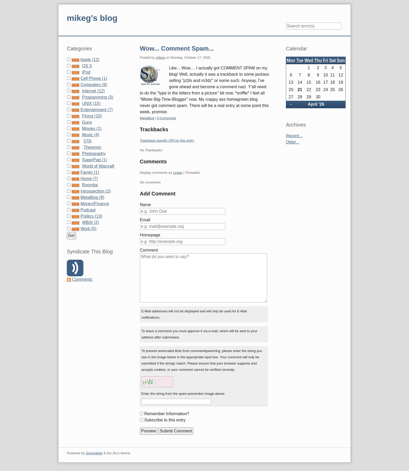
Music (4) (90, 135)
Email (145, 220)
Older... (292, 142)
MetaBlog (147, 118)
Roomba (90, 185)
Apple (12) (90, 59)
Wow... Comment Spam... (177, 48)
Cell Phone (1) (93, 78)
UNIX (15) (91, 103)
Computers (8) (93, 84)
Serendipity (94, 453)
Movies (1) (91, 128)
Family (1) (89, 172)
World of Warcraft (98, 166)
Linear (177, 173)
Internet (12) (93, 91)
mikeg (160, 57)
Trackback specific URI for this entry (167, 140)
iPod (86, 72)
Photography (94, 153)
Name (145, 204)
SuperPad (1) (94, 160)
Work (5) (88, 228)
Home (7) (89, 178)
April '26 (316, 104)
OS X (87, 66)
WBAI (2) (90, 222)
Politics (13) (91, 216)
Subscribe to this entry (164, 420)
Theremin (92, 147)
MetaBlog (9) (92, 197)
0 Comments (166, 118)
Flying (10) (92, 116)
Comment (149, 250)
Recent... (294, 136)
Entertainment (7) (96, 110)
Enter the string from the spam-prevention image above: (183, 394)
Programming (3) (97, 97)
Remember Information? (166, 414)
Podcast (87, 210)
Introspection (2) (95, 191)
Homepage (150, 235)
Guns (87, 122)
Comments (82, 279)
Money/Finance (94, 203)
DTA (87, 141)
